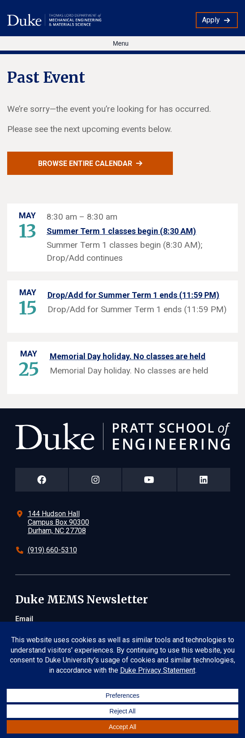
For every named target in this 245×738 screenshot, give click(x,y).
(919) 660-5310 (52, 550)
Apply (211, 20)
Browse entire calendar (85, 163)
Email (24, 619)
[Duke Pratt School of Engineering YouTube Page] (149, 480)
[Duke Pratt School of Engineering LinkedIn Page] (203, 480)
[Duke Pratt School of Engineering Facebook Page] (42, 480)
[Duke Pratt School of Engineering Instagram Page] (95, 480)
